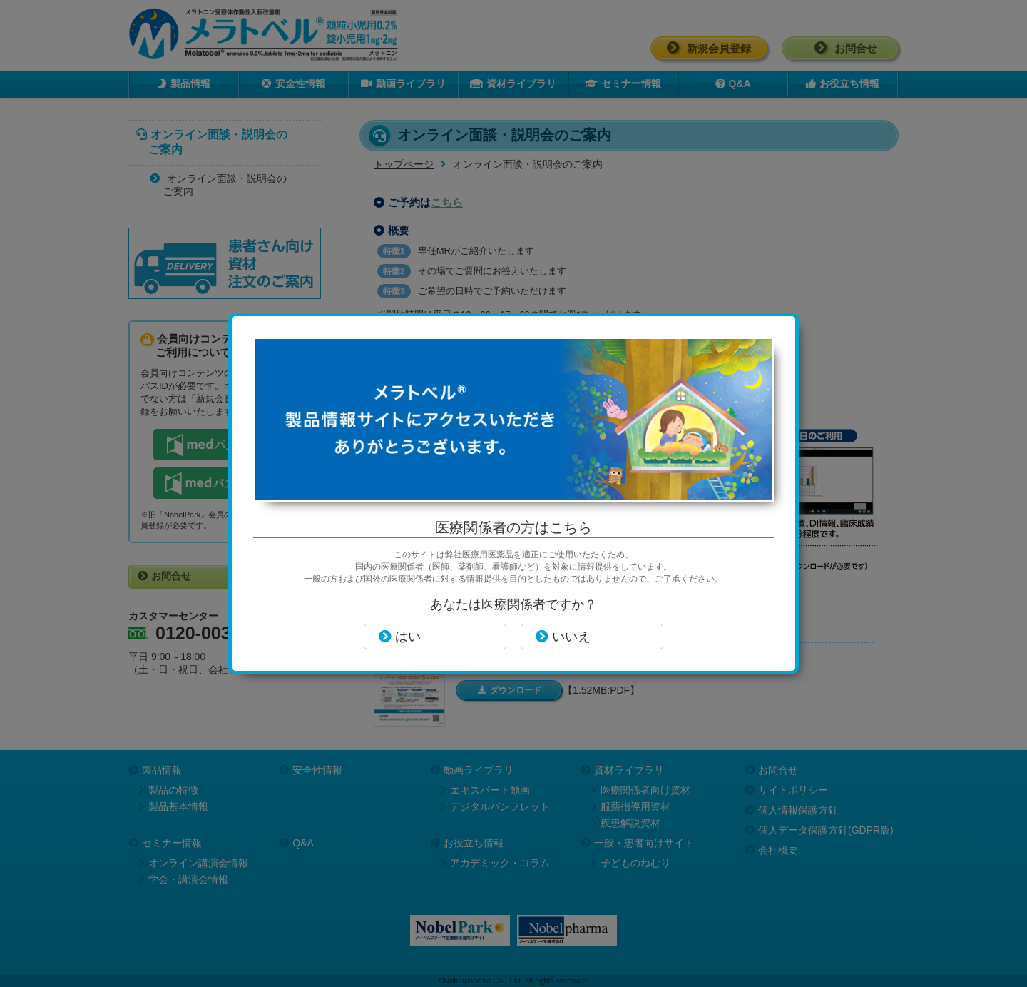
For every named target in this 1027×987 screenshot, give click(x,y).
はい (400, 636)
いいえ (563, 636)
